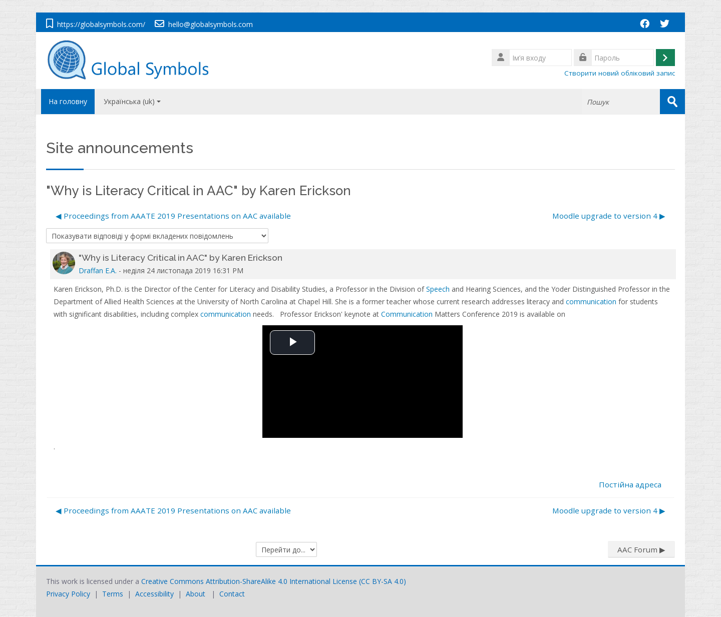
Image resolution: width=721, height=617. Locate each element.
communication (591, 301)
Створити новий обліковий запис (619, 73)
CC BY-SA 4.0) (383, 580)
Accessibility (154, 593)
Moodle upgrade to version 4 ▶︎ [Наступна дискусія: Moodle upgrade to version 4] (608, 215)
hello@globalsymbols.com (210, 24)
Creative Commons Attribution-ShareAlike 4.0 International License (249, 580)
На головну (65, 101)
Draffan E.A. (98, 270)
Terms (112, 593)
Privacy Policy (68, 593)
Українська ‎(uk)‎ (132, 101)
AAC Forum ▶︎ (641, 549)
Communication (407, 313)
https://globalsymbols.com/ (101, 24)
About (195, 593)
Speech (438, 288)
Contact (232, 593)
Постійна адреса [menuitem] (630, 484)
